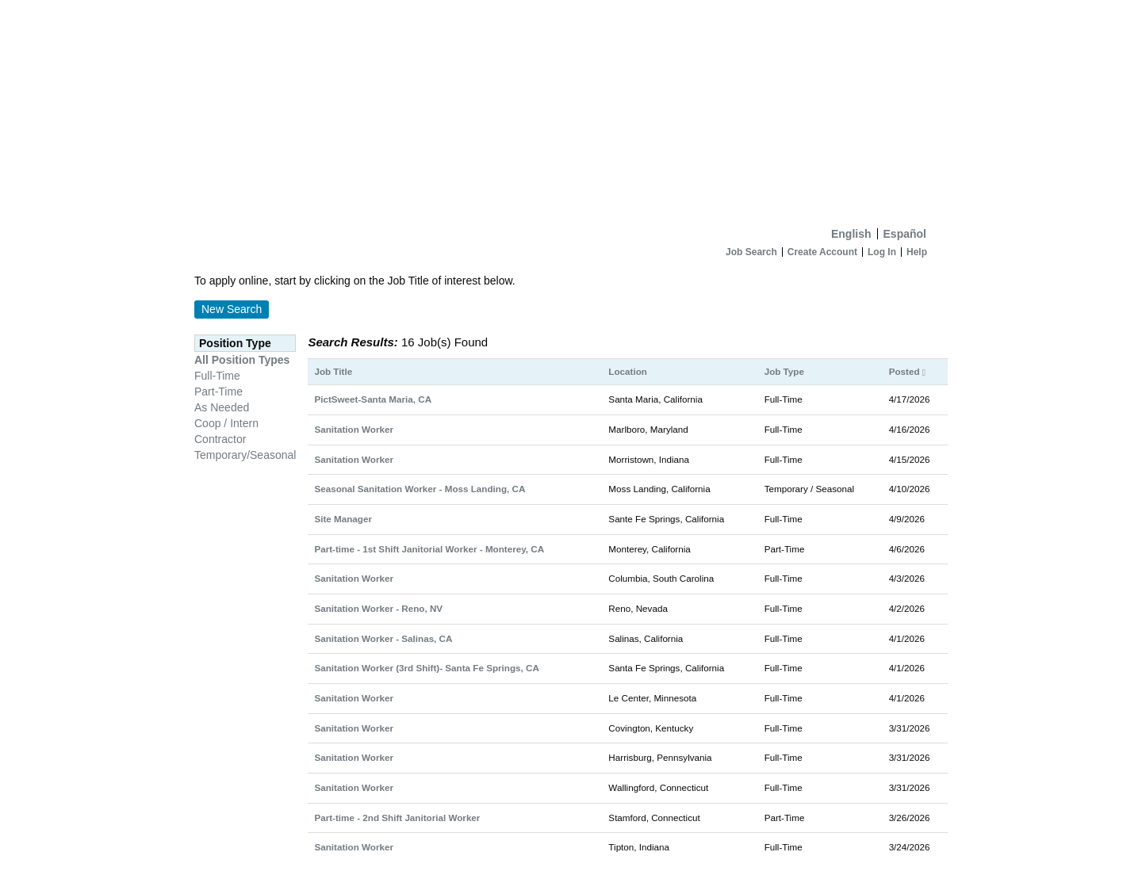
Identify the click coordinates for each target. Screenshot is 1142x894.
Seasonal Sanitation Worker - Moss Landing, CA (419, 488)
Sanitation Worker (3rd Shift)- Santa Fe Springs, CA (426, 668)
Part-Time (218, 391)
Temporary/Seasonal (245, 455)
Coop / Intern (226, 423)
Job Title (333, 371)
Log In (882, 252)
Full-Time (217, 375)
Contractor (220, 439)
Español (904, 233)
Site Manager (343, 519)
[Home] (571, 110)
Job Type (784, 371)
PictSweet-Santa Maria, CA (372, 399)
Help (916, 252)
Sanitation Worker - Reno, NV (378, 608)
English (851, 233)
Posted (907, 371)
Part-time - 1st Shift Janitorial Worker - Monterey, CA (429, 549)
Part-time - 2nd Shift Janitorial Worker (397, 817)
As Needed (221, 407)
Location (627, 371)
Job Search (751, 252)
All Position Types (241, 359)
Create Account (822, 252)
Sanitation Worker (353, 429)
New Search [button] (231, 309)
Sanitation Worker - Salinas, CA (383, 638)
